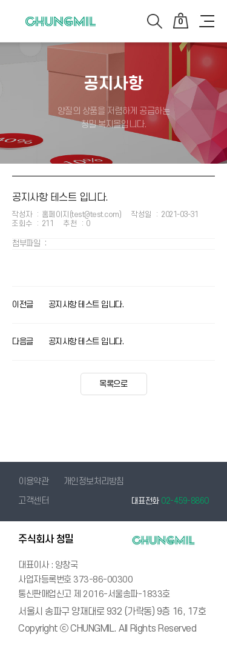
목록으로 (113, 384)
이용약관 (33, 481)
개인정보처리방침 (94, 481)
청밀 (163, 539)
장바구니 (180, 20)
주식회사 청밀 (46, 539)
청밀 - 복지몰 (60, 28)
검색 (154, 22)
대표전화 (170, 501)
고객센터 (33, 501)
